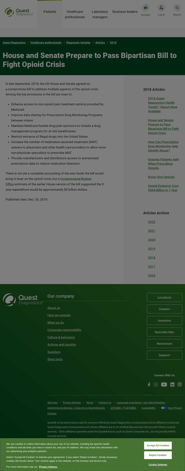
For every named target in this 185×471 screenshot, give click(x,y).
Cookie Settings (158, 464)
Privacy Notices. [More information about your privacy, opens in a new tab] (48, 466)
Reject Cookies (158, 455)
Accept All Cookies (158, 445)
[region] (92, 454)
